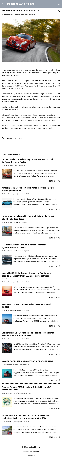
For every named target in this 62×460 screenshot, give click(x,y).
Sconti (21, 138)
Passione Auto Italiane (21, 3)
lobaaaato (36, 451)
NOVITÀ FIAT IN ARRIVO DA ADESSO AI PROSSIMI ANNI (27, 361)
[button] (59, 11)
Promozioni (11, 138)
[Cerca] (59, 4)
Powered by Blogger (31, 447)
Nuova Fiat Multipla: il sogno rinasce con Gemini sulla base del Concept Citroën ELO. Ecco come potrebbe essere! (26, 276)
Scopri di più (54, 181)
